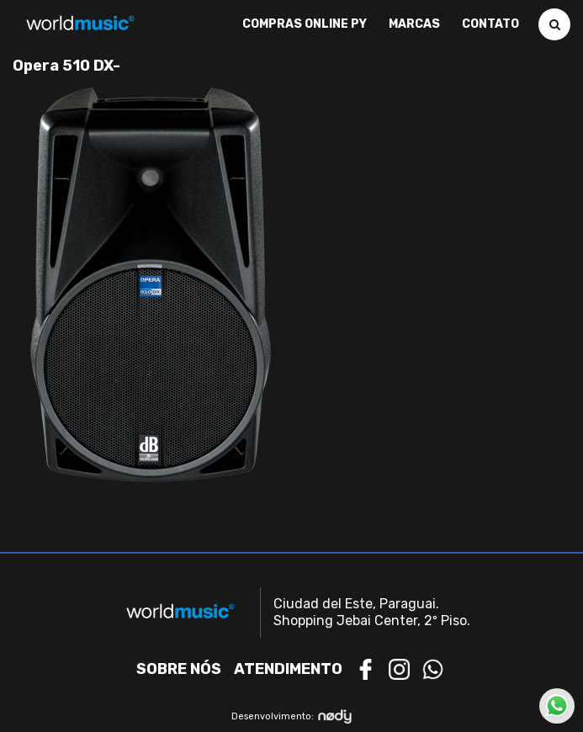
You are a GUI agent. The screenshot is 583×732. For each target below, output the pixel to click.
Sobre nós (178, 668)
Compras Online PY (304, 24)
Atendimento (288, 668)
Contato (490, 24)
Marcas (414, 24)
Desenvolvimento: (291, 716)
